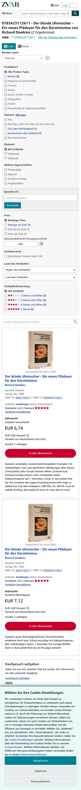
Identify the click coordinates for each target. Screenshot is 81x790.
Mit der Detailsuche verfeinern (57, 37)
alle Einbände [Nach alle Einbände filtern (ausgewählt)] (14, 149)
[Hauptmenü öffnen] (8, 13)
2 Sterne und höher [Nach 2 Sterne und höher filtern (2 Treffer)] (27, 295)
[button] (75, 322)
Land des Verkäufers (17, 277)
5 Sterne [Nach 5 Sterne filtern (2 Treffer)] (21, 309)
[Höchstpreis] (30, 244)
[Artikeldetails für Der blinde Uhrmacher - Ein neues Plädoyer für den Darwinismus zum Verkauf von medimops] (40, 350)
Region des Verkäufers (18, 269)
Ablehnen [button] (41, 771)
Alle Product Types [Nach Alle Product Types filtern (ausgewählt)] (17, 71)
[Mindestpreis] (11, 244)
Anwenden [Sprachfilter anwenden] (13, 205)
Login (65, 5)
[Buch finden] (75, 13)
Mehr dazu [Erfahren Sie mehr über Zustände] (20, 115)
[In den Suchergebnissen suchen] (40, 322)
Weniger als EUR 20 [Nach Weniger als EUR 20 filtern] (17, 224)
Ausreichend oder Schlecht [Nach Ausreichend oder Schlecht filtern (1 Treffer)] (22, 133)
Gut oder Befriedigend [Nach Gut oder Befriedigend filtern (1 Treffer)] (20, 128)
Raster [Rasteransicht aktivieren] (23, 46)
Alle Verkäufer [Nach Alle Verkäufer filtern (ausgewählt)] (16, 290)
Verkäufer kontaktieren (18, 411)
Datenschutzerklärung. (33, 754)
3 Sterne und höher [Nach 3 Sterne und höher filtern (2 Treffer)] (27, 300)
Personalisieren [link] (40, 781)
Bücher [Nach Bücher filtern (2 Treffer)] (11, 76)
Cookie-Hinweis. (14, 746)
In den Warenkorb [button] (40, 453)
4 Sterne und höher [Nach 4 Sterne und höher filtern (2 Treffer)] (27, 304)
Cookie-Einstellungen (21, 739)
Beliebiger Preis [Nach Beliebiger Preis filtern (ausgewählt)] (15, 220)
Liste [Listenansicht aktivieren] (8, 46)
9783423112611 (24, 37)
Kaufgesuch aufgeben (17, 678)
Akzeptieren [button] (40, 760)
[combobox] (45, 13)
